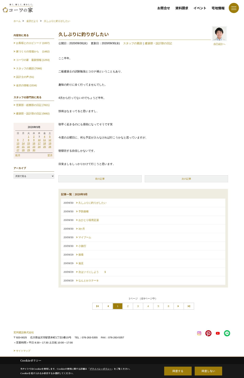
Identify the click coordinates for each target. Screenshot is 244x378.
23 (34, 146)
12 (49, 140)
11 (44, 140)
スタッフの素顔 (132, 43)
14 (23, 143)
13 (18, 143)
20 (18, 146)
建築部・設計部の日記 (158, 43)
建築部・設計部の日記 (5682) (33, 113)
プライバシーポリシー (101, 368)
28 (23, 150)
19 (49, 143)
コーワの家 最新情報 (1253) (33, 59)
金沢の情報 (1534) (26, 85)
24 (39, 146)
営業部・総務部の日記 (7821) (33, 105)
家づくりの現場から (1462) (33, 51)
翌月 (50, 155)
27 (18, 150)
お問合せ (163, 8)
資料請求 (181, 8)
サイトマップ (23, 350)
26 (49, 146)
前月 (17, 155)
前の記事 (100, 178)
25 (44, 146)
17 (39, 143)
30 (34, 150)
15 (28, 143)
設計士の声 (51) (25, 76)
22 (28, 146)
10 (39, 140)
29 (28, 150)
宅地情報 (218, 8)
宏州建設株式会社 (24, 332)
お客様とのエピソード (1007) (33, 43)
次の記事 (186, 178)
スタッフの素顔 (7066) (29, 68)
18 (44, 143)
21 (23, 146)
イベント (200, 8)
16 (34, 143)
